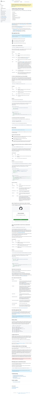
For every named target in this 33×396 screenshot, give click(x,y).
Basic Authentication (17, 312)
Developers (2, 5)
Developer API (19, 393)
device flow (14, 31)
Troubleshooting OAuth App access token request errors (19, 376)
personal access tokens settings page (16, 313)
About (24, 393)
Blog (23, 393)
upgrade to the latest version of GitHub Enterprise (16, 5)
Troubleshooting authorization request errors (18, 375)
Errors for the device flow (24, 275)
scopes (23, 61)
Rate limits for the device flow (21, 232)
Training (22, 393)
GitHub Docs (3, 1)
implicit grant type (19, 30)
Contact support (14, 388)
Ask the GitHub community (15, 387)
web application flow (15, 29)
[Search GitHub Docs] (27, 1)
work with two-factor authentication (19, 316)
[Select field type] (17, 1)
